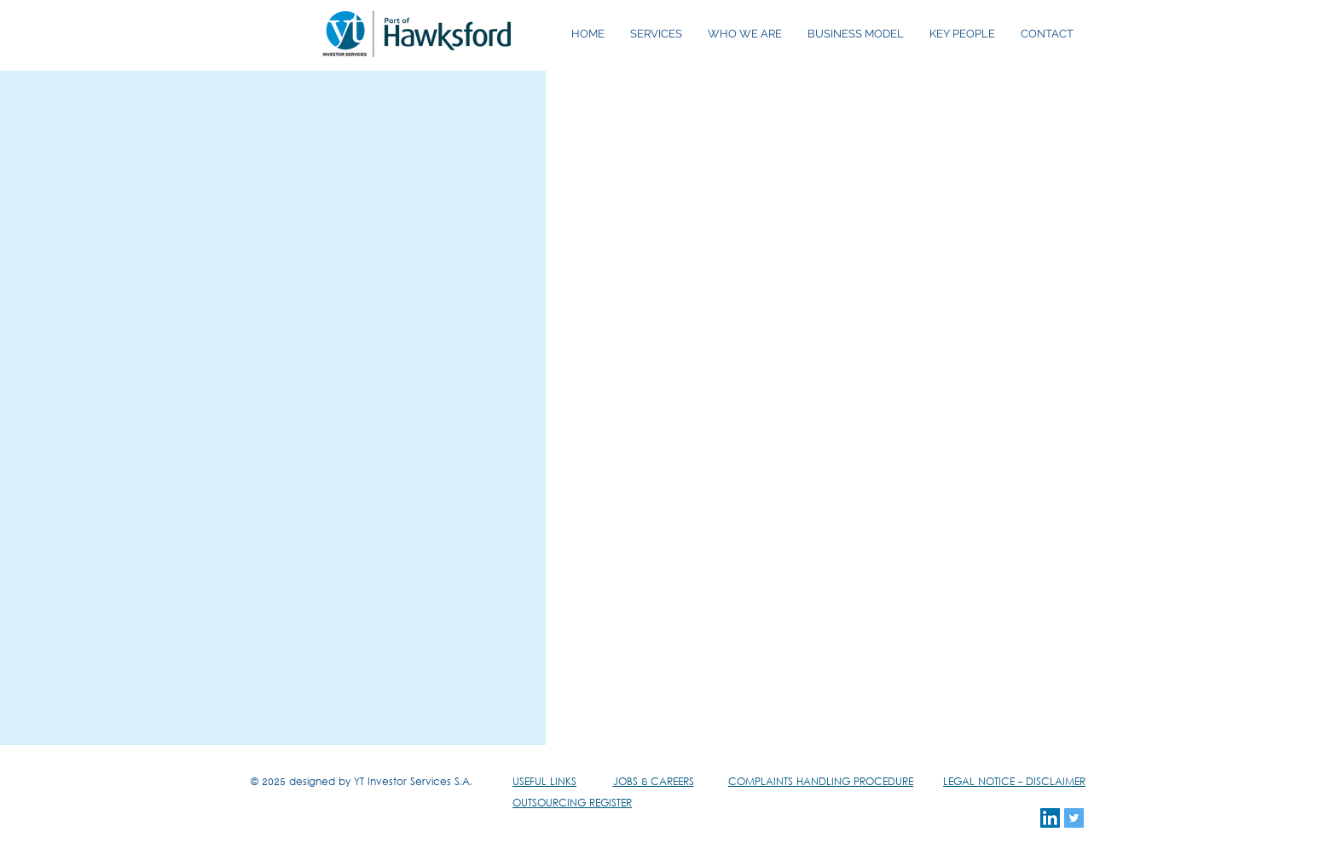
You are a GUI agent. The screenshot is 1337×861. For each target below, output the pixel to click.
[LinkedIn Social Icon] (1050, 818)
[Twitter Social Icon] (1074, 818)
